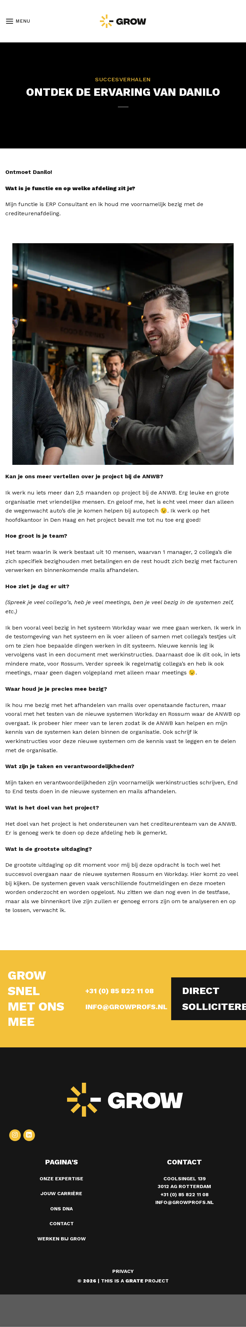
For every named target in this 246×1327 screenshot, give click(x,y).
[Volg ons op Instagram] (15, 1135)
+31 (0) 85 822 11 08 (119, 991)
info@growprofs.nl (184, 1202)
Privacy (123, 1271)
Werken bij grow (61, 1238)
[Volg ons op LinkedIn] (29, 1135)
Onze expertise (61, 1178)
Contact (61, 1223)
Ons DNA (61, 1208)
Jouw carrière (61, 1193)
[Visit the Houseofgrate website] (134, 1281)
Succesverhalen (123, 79)
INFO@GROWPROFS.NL (126, 1006)
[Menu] (17, 21)
